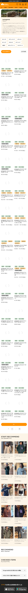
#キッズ (19, 39)
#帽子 (3, 45)
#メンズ (4, 39)
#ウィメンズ (12, 39)
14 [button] (19, 428)
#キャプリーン (11, 45)
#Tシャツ (18, 42)
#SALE (11, 42)
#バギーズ (20, 45)
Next (27, 1)
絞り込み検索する (6, 51)
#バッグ (4, 42)
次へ (14, 424)
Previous (1, 1)
